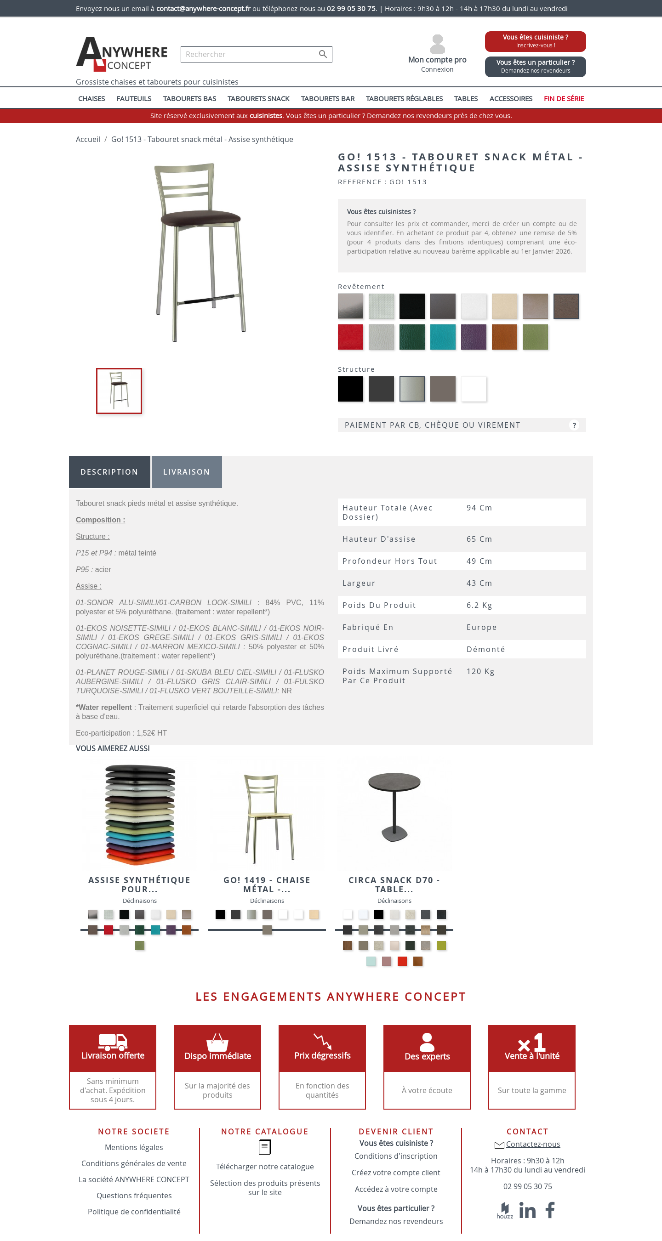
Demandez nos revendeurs (396, 1221)
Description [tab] (109, 472)
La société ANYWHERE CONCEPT (134, 1179)
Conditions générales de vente (134, 1163)
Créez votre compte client (396, 1172)
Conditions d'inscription (396, 1156)
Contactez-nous (533, 1144)
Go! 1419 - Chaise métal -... (267, 884)
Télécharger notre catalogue (265, 1166)
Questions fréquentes (134, 1195)
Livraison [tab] (187, 472)
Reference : (363, 181)
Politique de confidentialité (134, 1212)
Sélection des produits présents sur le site (265, 1188)
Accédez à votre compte (396, 1189)
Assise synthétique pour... (139, 884)
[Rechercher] (256, 54)
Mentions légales (134, 1147)
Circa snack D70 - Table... (394, 884)
